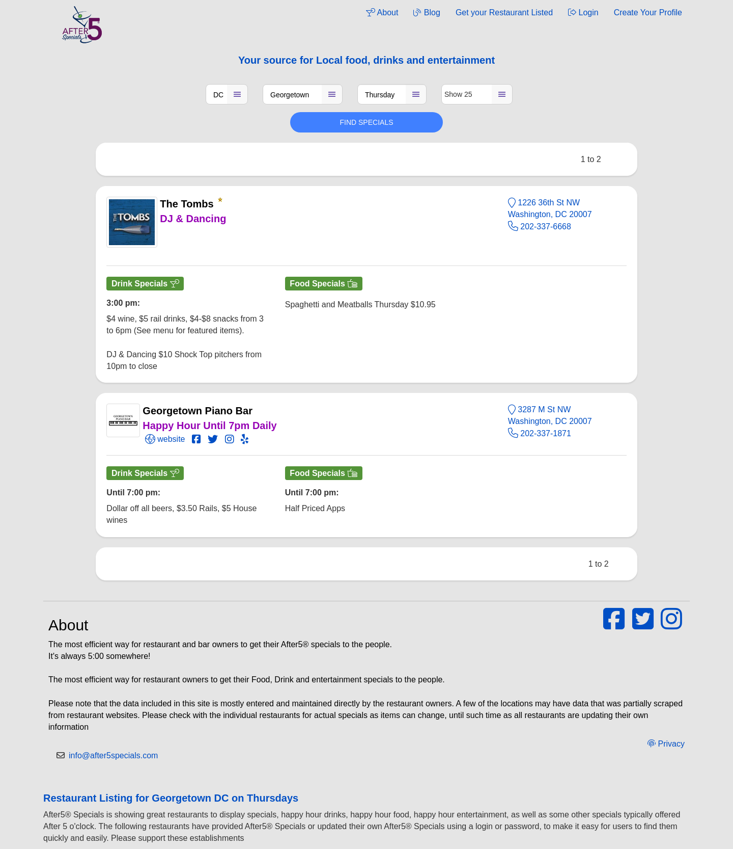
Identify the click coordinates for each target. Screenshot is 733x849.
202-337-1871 (539, 433)
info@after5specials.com (113, 755)
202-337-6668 (539, 226)
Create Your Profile (648, 12)
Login (583, 12)
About (382, 12)
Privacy (666, 743)
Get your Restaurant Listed (504, 12)
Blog (426, 12)
